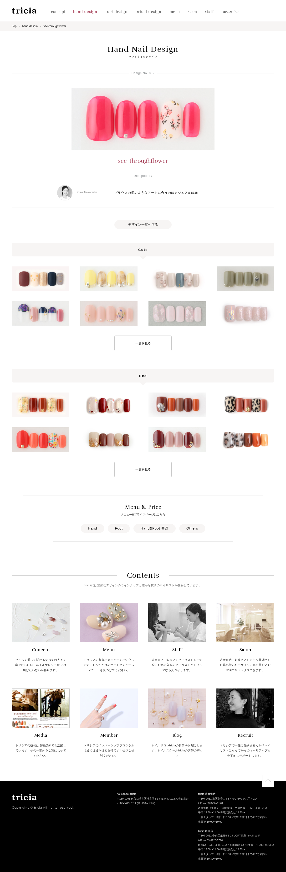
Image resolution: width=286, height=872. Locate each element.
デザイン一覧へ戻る (143, 224)
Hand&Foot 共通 (155, 528)
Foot (119, 528)
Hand (92, 528)
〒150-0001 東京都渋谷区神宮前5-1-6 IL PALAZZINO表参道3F (153, 799)
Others (192, 528)
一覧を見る (143, 343)
